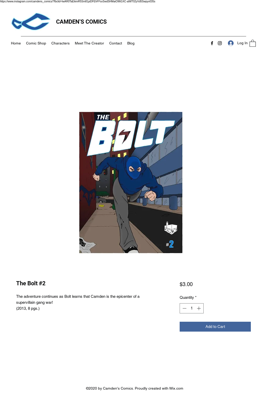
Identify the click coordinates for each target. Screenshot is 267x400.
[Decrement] (183, 308)
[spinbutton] (191, 308)
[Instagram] (219, 43)
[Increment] (199, 308)
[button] (253, 43)
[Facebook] (212, 43)
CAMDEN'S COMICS (82, 21)
